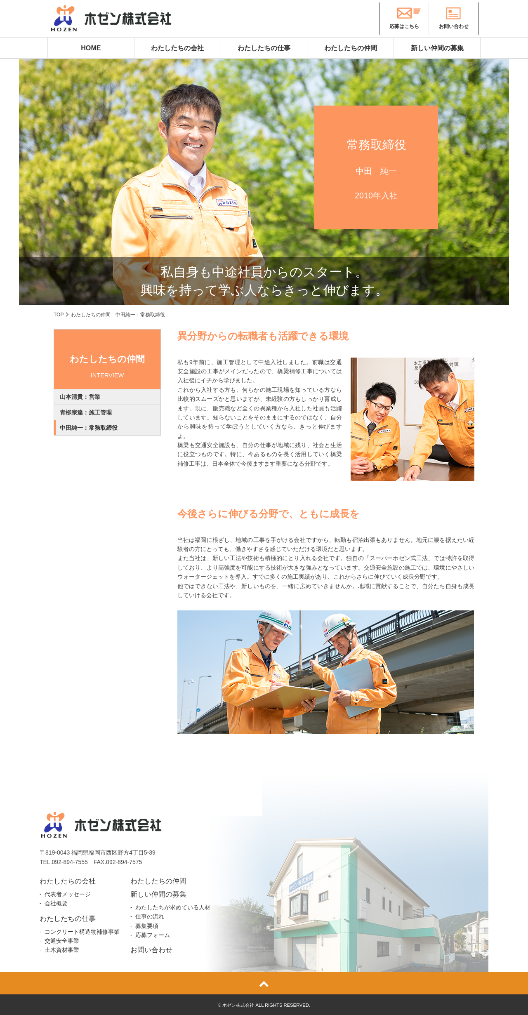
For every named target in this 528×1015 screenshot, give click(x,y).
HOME (91, 48)
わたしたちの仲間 (350, 48)
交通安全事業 (62, 940)
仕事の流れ (149, 916)
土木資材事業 (62, 950)
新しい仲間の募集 (437, 48)
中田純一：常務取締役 (89, 427)
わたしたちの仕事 (264, 48)
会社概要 (56, 903)
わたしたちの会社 (177, 48)
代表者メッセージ (68, 894)
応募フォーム (152, 935)
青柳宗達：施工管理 (86, 412)
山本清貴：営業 (80, 396)
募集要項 (146, 926)
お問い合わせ (151, 950)
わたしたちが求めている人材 (172, 907)
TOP (59, 315)
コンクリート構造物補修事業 (82, 931)
